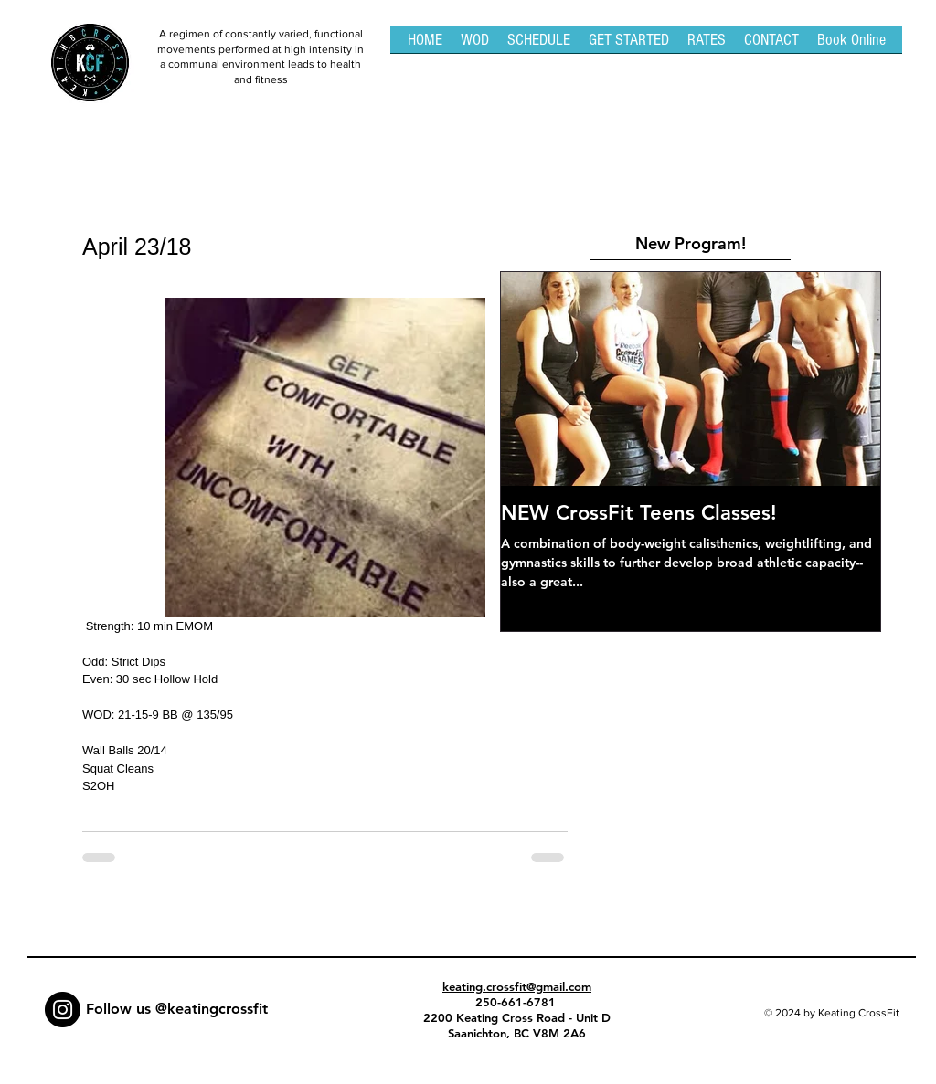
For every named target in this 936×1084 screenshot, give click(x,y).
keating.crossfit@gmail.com (516, 986)
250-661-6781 (517, 1002)
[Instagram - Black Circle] (62, 1009)
